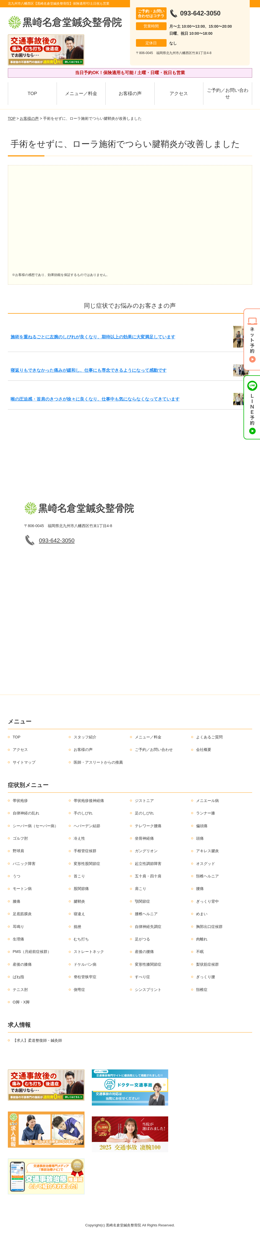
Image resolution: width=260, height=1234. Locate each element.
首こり (79, 876)
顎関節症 (142, 901)
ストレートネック (89, 951)
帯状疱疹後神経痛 (89, 800)
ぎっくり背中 (207, 901)
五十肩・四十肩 (148, 876)
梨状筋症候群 (207, 964)
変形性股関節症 (87, 863)
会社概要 (203, 749)
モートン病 (22, 888)
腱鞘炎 (79, 901)
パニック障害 (24, 863)
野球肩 (18, 851)
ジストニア (144, 800)
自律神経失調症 (148, 926)
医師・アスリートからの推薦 (98, 762)
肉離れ (201, 939)
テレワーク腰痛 (148, 826)
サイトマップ (24, 762)
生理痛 (18, 939)
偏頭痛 (201, 826)
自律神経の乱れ (26, 813)
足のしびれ (144, 813)
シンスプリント (148, 989)
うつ (16, 876)
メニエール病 (207, 800)
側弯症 (79, 989)
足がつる (142, 939)
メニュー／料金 (81, 93)
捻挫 (77, 926)
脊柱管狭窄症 (85, 977)
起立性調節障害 (148, 863)
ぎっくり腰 (205, 977)
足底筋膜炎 (22, 914)
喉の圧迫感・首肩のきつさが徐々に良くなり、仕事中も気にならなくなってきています (95, 399)
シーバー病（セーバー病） (35, 826)
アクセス (179, 93)
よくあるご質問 (209, 737)
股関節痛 (81, 888)
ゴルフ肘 (20, 838)
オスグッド (205, 863)
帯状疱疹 (20, 800)
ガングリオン (146, 851)
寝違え (79, 914)
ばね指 (18, 977)
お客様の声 (130, 93)
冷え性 (79, 838)
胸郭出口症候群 (209, 926)
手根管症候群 (85, 851)
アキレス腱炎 (207, 851)
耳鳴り (18, 926)
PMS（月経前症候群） (32, 951)
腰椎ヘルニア (146, 914)
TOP (32, 93)
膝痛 (16, 901)
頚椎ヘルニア (207, 876)
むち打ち (81, 939)
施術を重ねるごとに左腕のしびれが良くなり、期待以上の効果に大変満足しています (93, 337)
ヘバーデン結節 (87, 826)
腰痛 (200, 888)
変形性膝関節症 (148, 964)
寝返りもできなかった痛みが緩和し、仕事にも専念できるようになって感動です (89, 370)
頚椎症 (201, 989)
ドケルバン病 (85, 964)
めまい (201, 914)
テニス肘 (20, 989)
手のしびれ (83, 813)
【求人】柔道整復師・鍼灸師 (37, 1040)
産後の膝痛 (22, 964)
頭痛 (200, 838)
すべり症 (142, 977)
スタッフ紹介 (85, 737)
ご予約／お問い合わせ (227, 93)
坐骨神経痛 (144, 838)
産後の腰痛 (144, 951)
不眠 (200, 951)
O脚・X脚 (21, 1002)
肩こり (140, 888)
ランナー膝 (205, 813)
